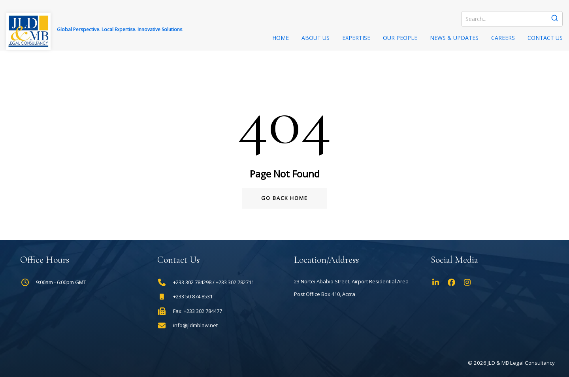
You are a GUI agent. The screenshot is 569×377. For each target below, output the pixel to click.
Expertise (356, 37)
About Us (315, 37)
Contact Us (545, 37)
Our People (400, 37)
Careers (503, 37)
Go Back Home (284, 198)
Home (280, 37)
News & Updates (454, 37)
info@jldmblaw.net (195, 325)
